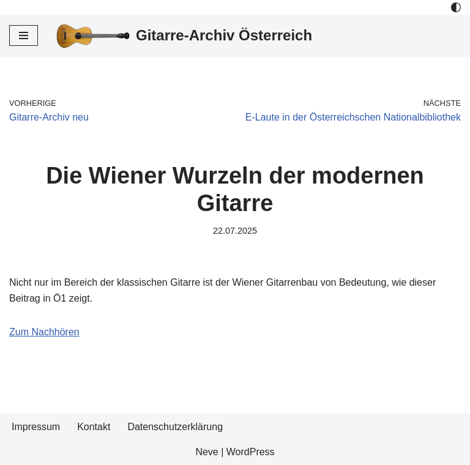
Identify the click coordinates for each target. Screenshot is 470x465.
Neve (206, 452)
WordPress (250, 452)
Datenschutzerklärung (175, 427)
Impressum (36, 427)
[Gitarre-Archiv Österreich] (184, 35)
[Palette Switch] (456, 7)
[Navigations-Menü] (23, 35)
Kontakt (93, 427)
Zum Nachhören (44, 332)
